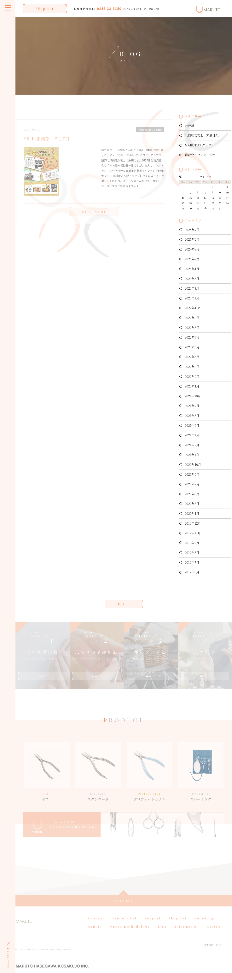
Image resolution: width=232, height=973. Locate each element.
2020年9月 (192, 474)
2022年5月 (192, 357)
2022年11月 (193, 308)
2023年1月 (192, 298)
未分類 (189, 125)
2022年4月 (192, 366)
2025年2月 (192, 239)
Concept (96, 923)
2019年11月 (193, 533)
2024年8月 (192, 249)
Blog (162, 932)
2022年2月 (192, 376)
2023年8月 (192, 278)
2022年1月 (192, 386)
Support (153, 923)
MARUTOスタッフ (198, 145)
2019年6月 (192, 572)
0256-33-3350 (109, 8)
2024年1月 (192, 269)
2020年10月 (193, 464)
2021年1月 (192, 454)
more (43, 676)
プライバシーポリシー (213, 950)
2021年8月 (192, 415)
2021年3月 (192, 435)
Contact (214, 932)
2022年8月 (192, 327)
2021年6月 (192, 425)
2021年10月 (193, 396)
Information (187, 932)
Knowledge (205, 923)
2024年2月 (192, 259)
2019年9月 (192, 543)
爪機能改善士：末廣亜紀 (202, 135)
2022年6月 (192, 347)
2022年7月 (192, 337)
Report (95, 932)
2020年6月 (192, 494)
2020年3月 (192, 503)
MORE (124, 604)
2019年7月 (192, 562)
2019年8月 (192, 552)
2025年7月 (192, 229)
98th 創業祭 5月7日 (47, 144)
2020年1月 (192, 513)
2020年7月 (192, 484)
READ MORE (94, 217)
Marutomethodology (130, 932)
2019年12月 (193, 523)
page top (123, 905)
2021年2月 (192, 445)
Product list (124, 923)
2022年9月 (192, 317)
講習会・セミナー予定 (200, 155)
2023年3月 (192, 288)
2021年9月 (192, 406)
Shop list (45, 8)
